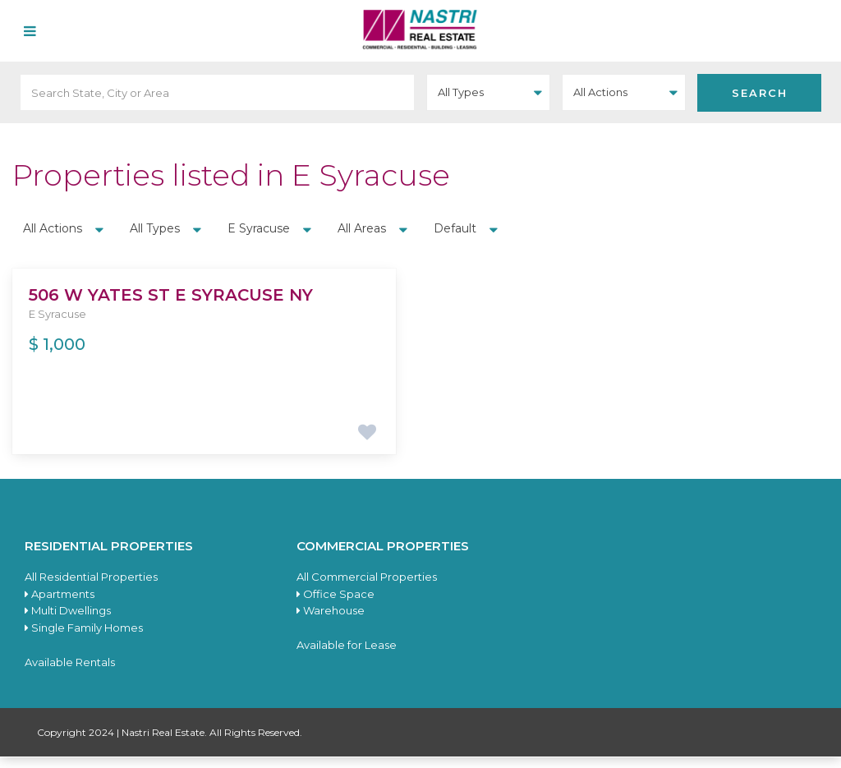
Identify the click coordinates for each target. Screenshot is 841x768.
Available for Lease (346, 644)
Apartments (59, 593)
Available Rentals (70, 662)
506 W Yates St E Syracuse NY (171, 295)
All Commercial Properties (366, 576)
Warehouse (330, 610)
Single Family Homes (84, 627)
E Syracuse (57, 313)
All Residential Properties (91, 576)
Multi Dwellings (68, 610)
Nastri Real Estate (163, 732)
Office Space (335, 593)
